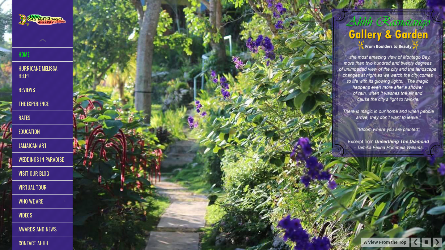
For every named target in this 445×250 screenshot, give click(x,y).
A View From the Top (385, 242)
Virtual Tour (33, 187)
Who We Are (31, 201)
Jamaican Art (33, 145)
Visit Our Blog (34, 173)
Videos (25, 215)
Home (24, 54)
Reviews (27, 90)
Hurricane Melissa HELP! (38, 72)
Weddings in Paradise (41, 159)
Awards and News (38, 229)
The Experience (34, 103)
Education (29, 131)
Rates (24, 117)
